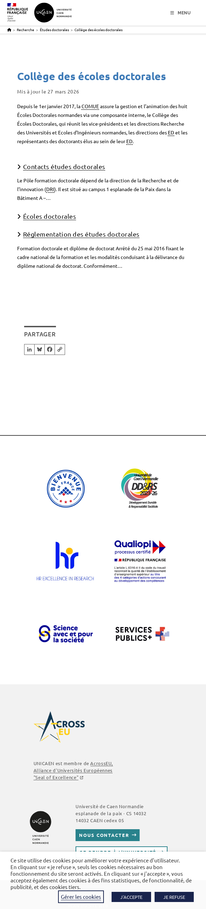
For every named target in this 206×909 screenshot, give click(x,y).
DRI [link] (50, 189)
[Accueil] (9, 29)
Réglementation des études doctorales (81, 234)
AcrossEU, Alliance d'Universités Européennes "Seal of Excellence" (73, 770)
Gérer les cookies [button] (81, 896)
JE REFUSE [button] (174, 897)
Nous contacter (104, 835)
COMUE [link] (90, 106)
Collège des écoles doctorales (98, 29)
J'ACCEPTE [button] (131, 897)
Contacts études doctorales (64, 166)
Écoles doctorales (49, 216)
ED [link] (171, 132)
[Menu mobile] (180, 13)
